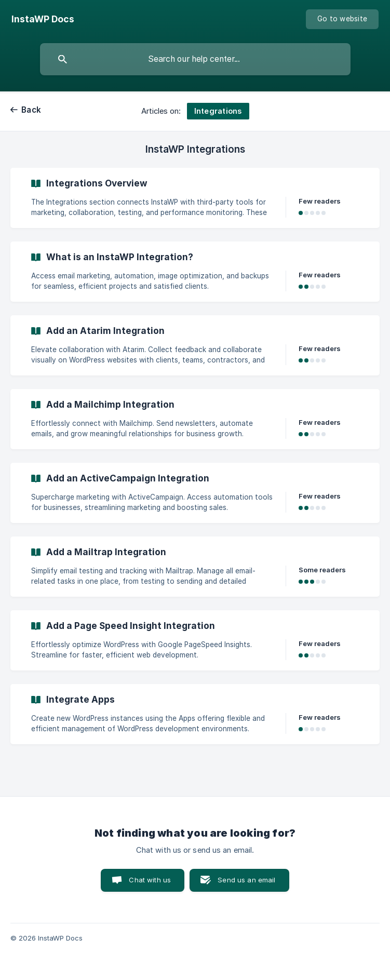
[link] (195, 198)
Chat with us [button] (150, 880)
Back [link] (31, 110)
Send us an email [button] (246, 880)
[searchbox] (195, 59)
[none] (42, 19)
